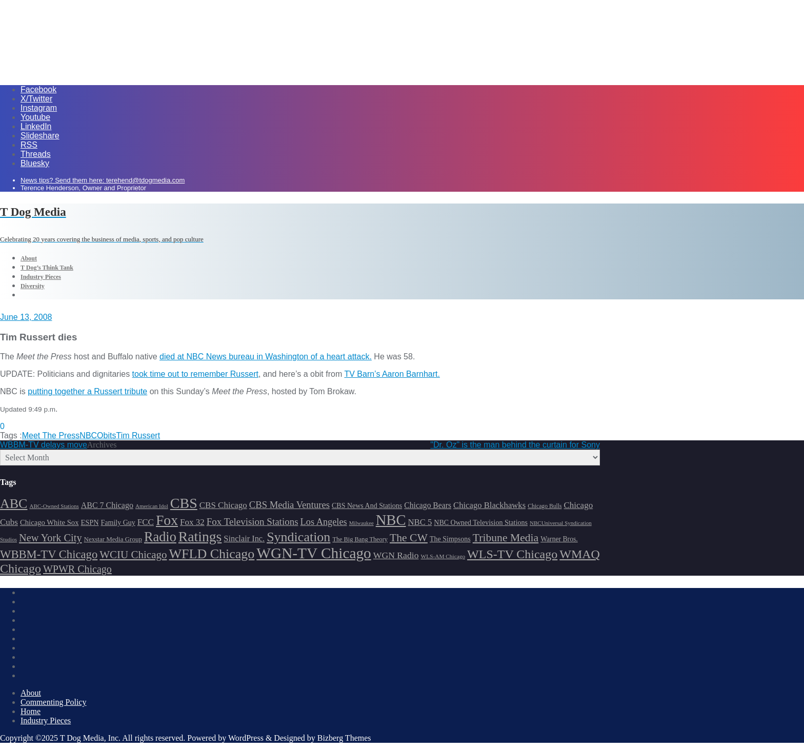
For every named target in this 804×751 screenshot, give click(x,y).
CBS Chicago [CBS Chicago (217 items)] (223, 505)
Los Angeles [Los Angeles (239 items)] (323, 522)
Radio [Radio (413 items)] (160, 537)
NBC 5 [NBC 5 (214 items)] (420, 522)
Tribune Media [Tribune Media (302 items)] (506, 538)
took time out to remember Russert (195, 374)
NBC (88, 435)
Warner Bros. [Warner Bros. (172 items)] (558, 539)
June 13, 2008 (26, 317)
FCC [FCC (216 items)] (145, 522)
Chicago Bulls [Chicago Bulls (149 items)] (544, 506)
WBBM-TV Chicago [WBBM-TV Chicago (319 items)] (48, 554)
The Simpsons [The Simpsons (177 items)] (450, 539)
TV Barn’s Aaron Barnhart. (391, 374)
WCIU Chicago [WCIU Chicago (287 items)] (133, 555)
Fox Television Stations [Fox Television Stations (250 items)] (252, 521)
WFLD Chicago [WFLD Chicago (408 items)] (212, 553)
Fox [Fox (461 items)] (167, 520)
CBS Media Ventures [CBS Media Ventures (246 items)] (289, 504)
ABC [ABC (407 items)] (13, 503)
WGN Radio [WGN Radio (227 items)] (396, 555)
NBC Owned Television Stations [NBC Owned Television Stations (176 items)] (481, 522)
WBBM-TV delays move (43, 444)
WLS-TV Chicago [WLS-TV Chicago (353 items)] (512, 554)
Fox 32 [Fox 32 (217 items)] (192, 522)
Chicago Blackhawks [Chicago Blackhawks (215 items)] (489, 505)
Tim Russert (138, 435)
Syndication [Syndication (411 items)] (298, 537)
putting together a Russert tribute (87, 391)
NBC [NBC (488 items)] (391, 520)
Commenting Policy (53, 702)
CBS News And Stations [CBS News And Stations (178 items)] (367, 506)
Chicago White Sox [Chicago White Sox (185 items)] (49, 522)
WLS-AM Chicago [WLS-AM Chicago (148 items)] (443, 556)
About (31, 692)
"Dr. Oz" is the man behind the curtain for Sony (515, 444)
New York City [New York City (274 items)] (50, 537)
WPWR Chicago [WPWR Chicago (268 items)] (77, 569)
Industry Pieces (46, 720)
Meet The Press (51, 435)
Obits (106, 435)
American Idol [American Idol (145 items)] (151, 506)
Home (31, 711)
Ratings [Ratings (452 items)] (200, 536)
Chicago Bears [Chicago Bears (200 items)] (427, 505)
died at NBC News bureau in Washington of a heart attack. (265, 356)
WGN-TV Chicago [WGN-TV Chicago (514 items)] (313, 553)
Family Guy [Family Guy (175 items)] (118, 522)
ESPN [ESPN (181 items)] (90, 522)
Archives (102, 444)
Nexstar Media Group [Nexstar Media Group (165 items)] (113, 539)
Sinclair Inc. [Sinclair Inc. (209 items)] (244, 538)
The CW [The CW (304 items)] (409, 538)
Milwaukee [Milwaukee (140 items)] (361, 523)
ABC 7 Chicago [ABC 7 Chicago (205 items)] (107, 505)
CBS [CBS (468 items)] (183, 503)
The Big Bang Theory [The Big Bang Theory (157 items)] (360, 539)
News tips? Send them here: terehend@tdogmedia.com (103, 180)
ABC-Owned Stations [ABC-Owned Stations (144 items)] (53, 506)
